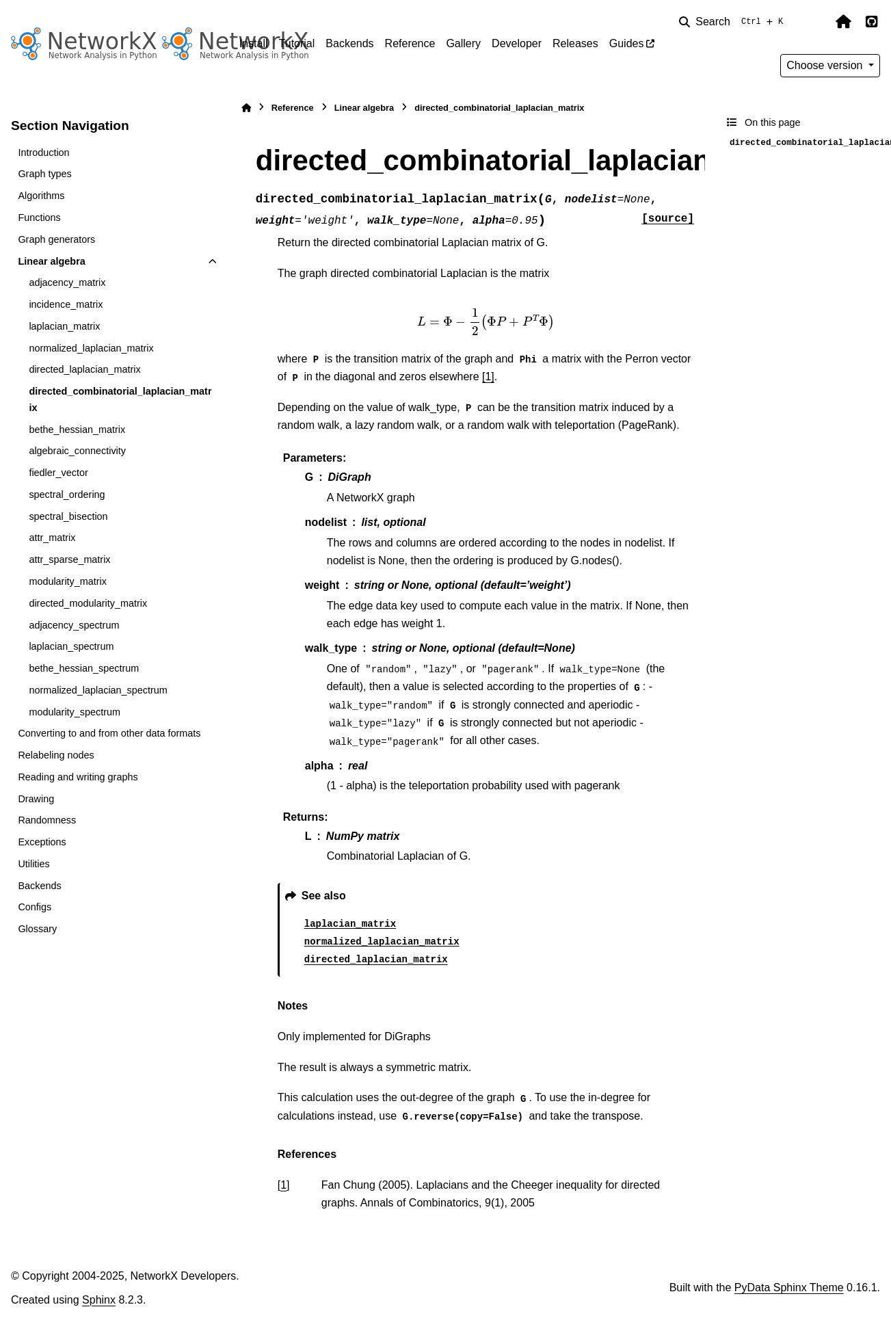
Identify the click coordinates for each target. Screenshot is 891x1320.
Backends (349, 43)
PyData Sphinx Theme (789, 1287)
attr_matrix (52, 537)
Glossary (37, 928)
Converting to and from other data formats (109, 733)
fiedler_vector (58, 472)
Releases (575, 43)
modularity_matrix (68, 581)
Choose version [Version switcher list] (826, 65)
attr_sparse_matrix (69, 559)
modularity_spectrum (74, 712)
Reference (410, 43)
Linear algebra (51, 261)
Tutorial (297, 43)
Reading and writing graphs (77, 776)
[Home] (246, 108)
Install (253, 43)
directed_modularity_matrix (88, 603)
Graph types (44, 173)
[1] (488, 376)
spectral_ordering (67, 494)
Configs (34, 906)
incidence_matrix (66, 304)
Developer (517, 43)
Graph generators (56, 239)
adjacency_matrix (67, 282)
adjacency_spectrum (74, 625)
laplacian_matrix (64, 326)
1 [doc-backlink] (283, 1185)
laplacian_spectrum (71, 646)
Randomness (47, 820)
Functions (39, 217)
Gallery (463, 43)
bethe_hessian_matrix (77, 429)
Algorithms (41, 195)
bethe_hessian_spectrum (84, 668)
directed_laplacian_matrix (84, 369)
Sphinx (99, 1300)
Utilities (33, 863)
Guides (626, 43)
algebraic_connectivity (77, 450)
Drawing (36, 798)
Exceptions (42, 841)
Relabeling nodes (56, 755)
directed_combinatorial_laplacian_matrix (120, 399)
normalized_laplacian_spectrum (98, 690)
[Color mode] (814, 22)
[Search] (734, 22)
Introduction (43, 152)
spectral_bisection (68, 516)
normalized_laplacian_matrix (91, 348)
